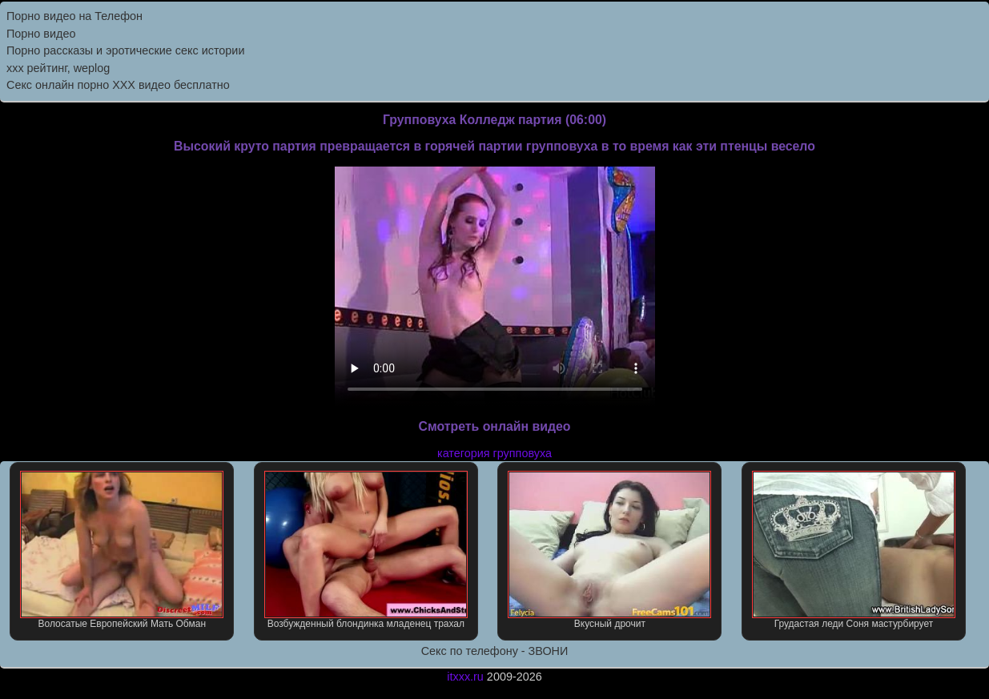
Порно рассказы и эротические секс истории (125, 50)
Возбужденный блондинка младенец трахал (366, 550)
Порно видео (40, 33)
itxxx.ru (465, 676)
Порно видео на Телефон (74, 16)
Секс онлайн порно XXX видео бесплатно (118, 84)
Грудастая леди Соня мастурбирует (853, 550)
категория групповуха (494, 453)
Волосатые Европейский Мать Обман (121, 550)
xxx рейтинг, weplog (58, 68)
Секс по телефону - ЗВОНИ (495, 651)
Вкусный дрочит (609, 550)
